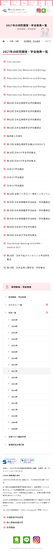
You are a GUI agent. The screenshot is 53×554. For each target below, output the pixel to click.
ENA (24, 3)
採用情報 (11, 527)
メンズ (48, 3)
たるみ (41, 3)
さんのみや (5, 3)
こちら (32, 510)
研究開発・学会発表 (32, 41)
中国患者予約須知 (15, 517)
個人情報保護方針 (15, 522)
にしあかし (32, 3)
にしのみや (15, 3)
